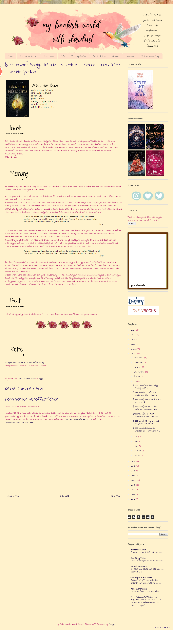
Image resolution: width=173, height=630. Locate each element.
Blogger (112, 624)
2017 (133, 475)
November (139, 362)
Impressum (130, 56)
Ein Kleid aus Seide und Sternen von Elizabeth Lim (147, 570)
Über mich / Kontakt (28, 56)
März (136, 446)
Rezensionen (49, 56)
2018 (133, 471)
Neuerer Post (13, 496)
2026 (133, 330)
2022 (133, 349)
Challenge (115, 56)
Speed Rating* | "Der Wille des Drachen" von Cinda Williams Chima (146, 582)
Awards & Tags (99, 56)
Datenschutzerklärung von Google (19, 422)
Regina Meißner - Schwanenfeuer (145, 591)
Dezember (139, 357)
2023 (133, 344)
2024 (133, 339)
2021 (133, 353)
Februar (138, 451)
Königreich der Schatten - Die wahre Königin (25, 362)
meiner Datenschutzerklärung (79, 419)
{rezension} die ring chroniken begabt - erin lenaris (146, 422)
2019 (133, 466)
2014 (133, 489)
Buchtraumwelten (138, 550)
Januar (137, 455)
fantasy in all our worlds (141, 577)
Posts (10, 56)
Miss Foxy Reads (138, 558)
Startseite (64, 496)
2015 (133, 485)
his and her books (139, 566)
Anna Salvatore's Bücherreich (144, 597)
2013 (133, 494)
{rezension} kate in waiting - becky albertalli (146, 386)
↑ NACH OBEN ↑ (161, 627)
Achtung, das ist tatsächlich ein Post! (147, 552)
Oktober (138, 367)
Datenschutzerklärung (150, 56)
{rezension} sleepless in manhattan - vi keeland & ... (146, 429)
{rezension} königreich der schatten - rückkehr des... (145, 408)
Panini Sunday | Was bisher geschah (147, 560)
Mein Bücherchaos (139, 589)
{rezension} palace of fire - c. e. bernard (147, 401)
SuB (63, 56)
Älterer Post (115, 496)
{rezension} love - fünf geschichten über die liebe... (146, 415)
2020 (133, 461)
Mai (136, 441)
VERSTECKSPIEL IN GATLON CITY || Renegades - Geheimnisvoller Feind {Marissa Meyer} (146, 602)
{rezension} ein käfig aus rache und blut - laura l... (145, 394)
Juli (135, 381)
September (139, 372)
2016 (133, 480)
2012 (133, 499)
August (137, 376)
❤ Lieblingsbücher (78, 56)
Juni (136, 436)
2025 (134, 334)
